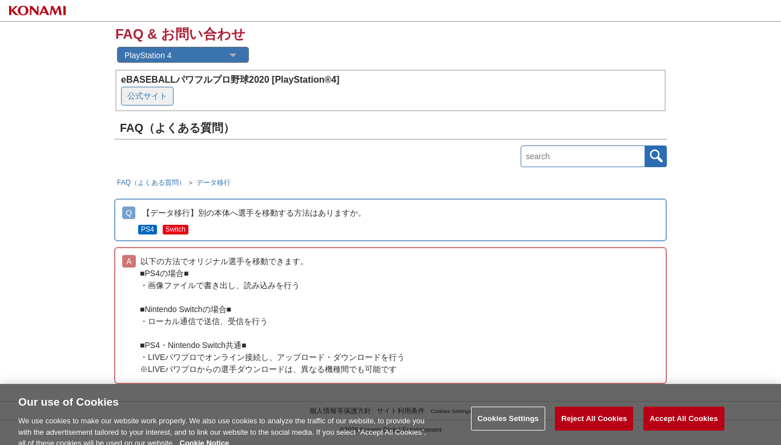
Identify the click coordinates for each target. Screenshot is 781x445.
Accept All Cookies (684, 423)
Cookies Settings (508, 423)
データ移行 (213, 183)
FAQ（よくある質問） (151, 183)
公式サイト (147, 95)
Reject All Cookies (594, 423)
